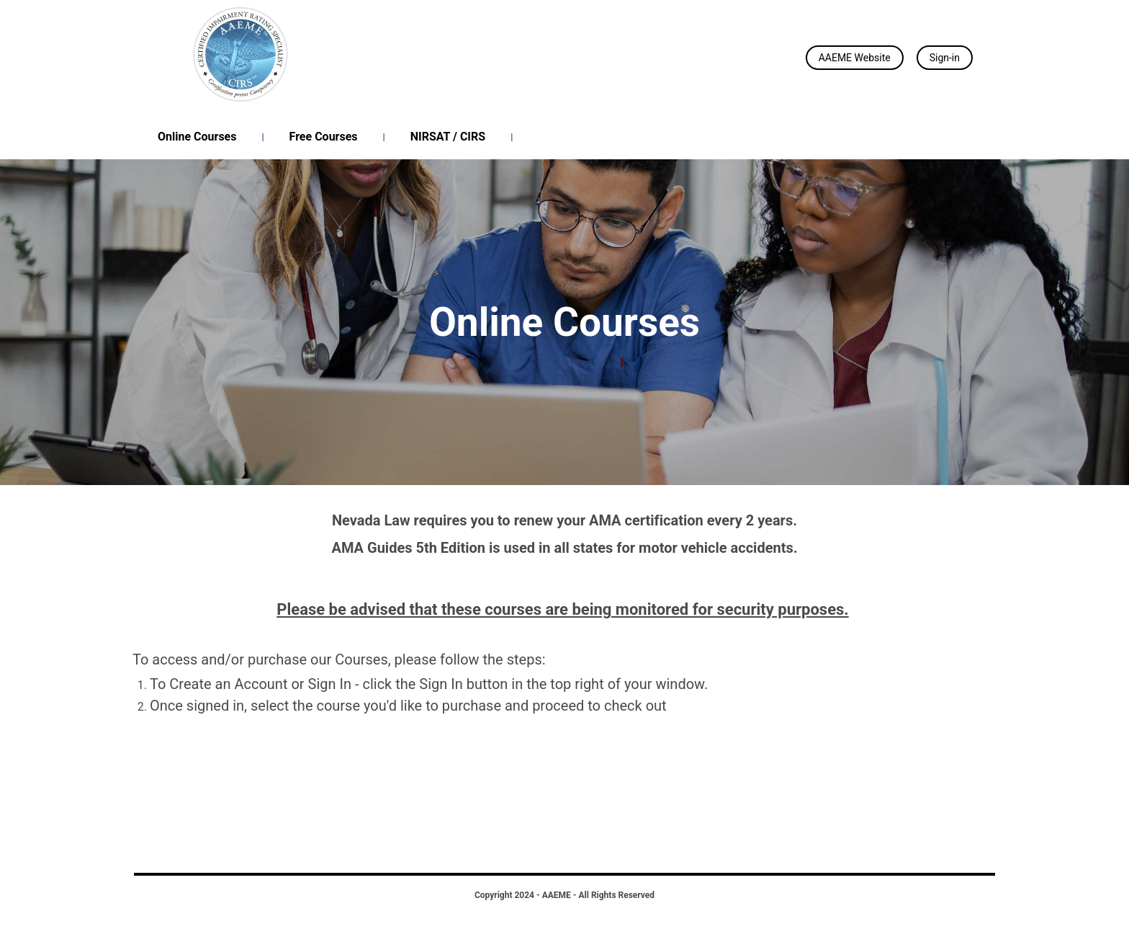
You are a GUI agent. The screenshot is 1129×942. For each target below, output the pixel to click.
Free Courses (323, 136)
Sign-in (945, 57)
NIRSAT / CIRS (448, 136)
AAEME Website (855, 57)
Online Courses (197, 136)
